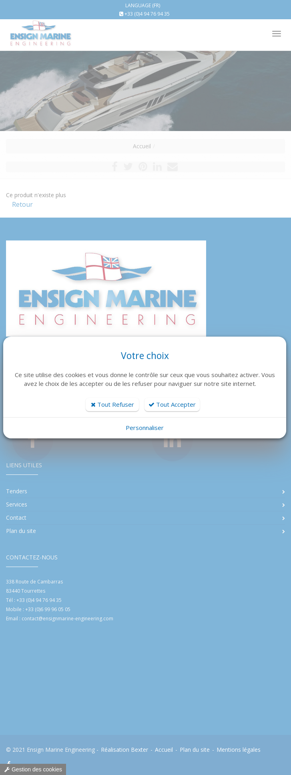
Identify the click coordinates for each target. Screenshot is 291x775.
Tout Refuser (112, 404)
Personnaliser (145, 428)
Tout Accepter (172, 404)
